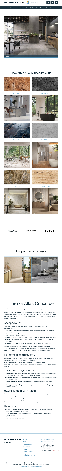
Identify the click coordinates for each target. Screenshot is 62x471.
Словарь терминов (28, 451)
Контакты (25, 441)
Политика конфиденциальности (29, 454)
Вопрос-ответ (26, 446)
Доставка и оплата (28, 444)
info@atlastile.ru (48, 441)
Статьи (25, 449)
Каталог (25, 439)
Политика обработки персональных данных (31, 466)
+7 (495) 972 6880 (48, 439)
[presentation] (5, 35)
